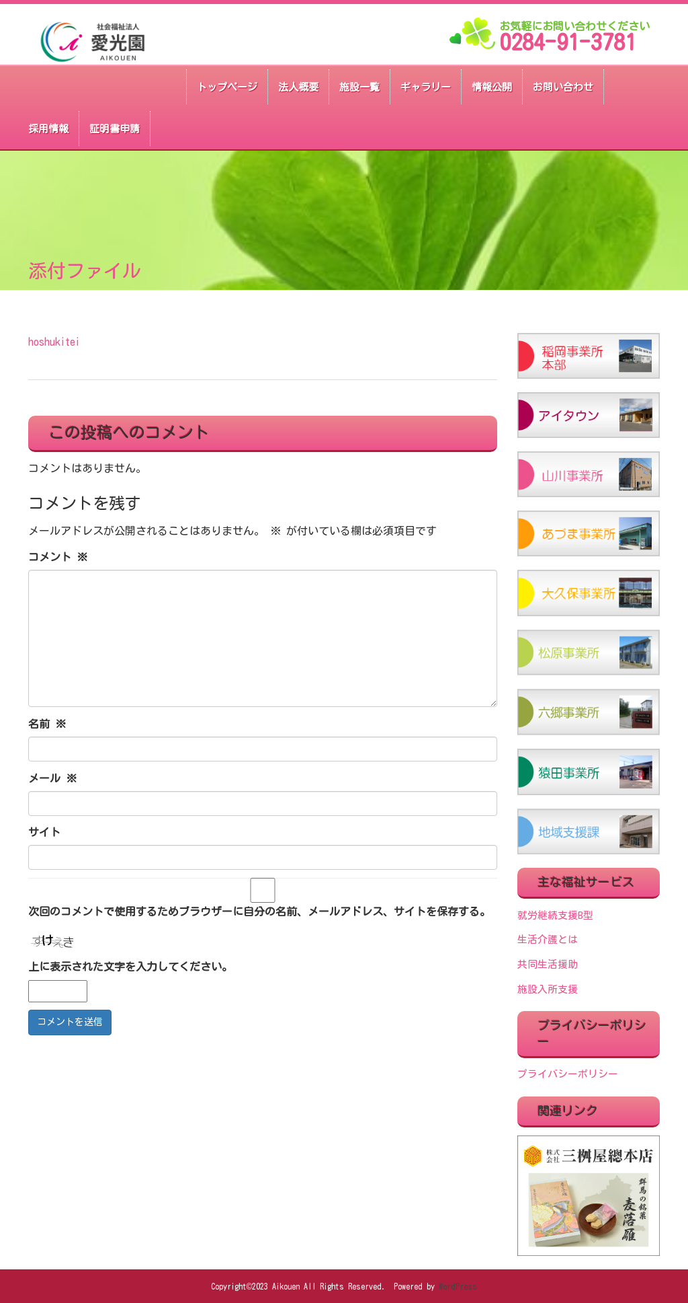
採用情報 (48, 129)
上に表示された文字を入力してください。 (130, 966)
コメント (57, 557)
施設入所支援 (547, 989)
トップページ (227, 87)
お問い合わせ (563, 87)
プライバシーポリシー (567, 1074)
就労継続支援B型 (555, 915)
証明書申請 (114, 129)
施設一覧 (359, 87)
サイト (44, 832)
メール (52, 778)
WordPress (458, 1286)
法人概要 (298, 87)
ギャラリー (425, 87)
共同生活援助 (547, 964)
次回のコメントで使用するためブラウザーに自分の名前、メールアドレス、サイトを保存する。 (259, 911)
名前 (47, 723)
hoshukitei (54, 341)
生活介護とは (547, 939)
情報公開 (492, 87)
